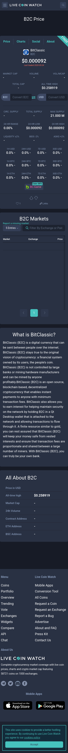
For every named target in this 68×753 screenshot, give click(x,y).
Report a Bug (44, 616)
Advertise (42, 622)
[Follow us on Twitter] (10, 684)
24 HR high (58, 124)
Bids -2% (34, 136)
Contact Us (43, 640)
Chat (4, 640)
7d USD (42, 148)
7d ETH (42, 173)
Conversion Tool (46, 591)
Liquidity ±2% (11, 136)
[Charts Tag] (21, 41)
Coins (5, 585)
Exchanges (9, 616)
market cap (10, 73)
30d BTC (57, 161)
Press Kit (41, 634)
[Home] (34, 658)
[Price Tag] (6, 41)
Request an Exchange (50, 610)
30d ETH (57, 173)
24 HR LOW (34, 124)
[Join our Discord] (17, 684)
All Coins (41, 597)
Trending (7, 604)
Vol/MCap (59, 73)
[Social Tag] (36, 41)
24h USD (26, 148)
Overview (7, 597)
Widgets (7, 622)
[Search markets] (25, 228)
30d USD (57, 148)
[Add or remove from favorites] (24, 204)
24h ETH (26, 173)
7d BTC (42, 161)
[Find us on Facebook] (24, 684)
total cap (18, 84)
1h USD (11, 148)
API (3, 634)
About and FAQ (46, 628)
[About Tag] (51, 41)
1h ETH (11, 173)
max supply (57, 111)
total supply (34, 111)
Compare (7, 628)
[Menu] (5, 5)
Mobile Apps (44, 585)
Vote (4, 610)
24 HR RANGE (11, 124)
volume (34, 73)
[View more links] (44, 204)
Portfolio (7, 591)
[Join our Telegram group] (4, 684)
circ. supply (11, 111)
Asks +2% (58, 136)
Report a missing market (16, 223)
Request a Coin (46, 604)
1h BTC (11, 161)
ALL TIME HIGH (49, 84)
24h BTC (26, 161)
